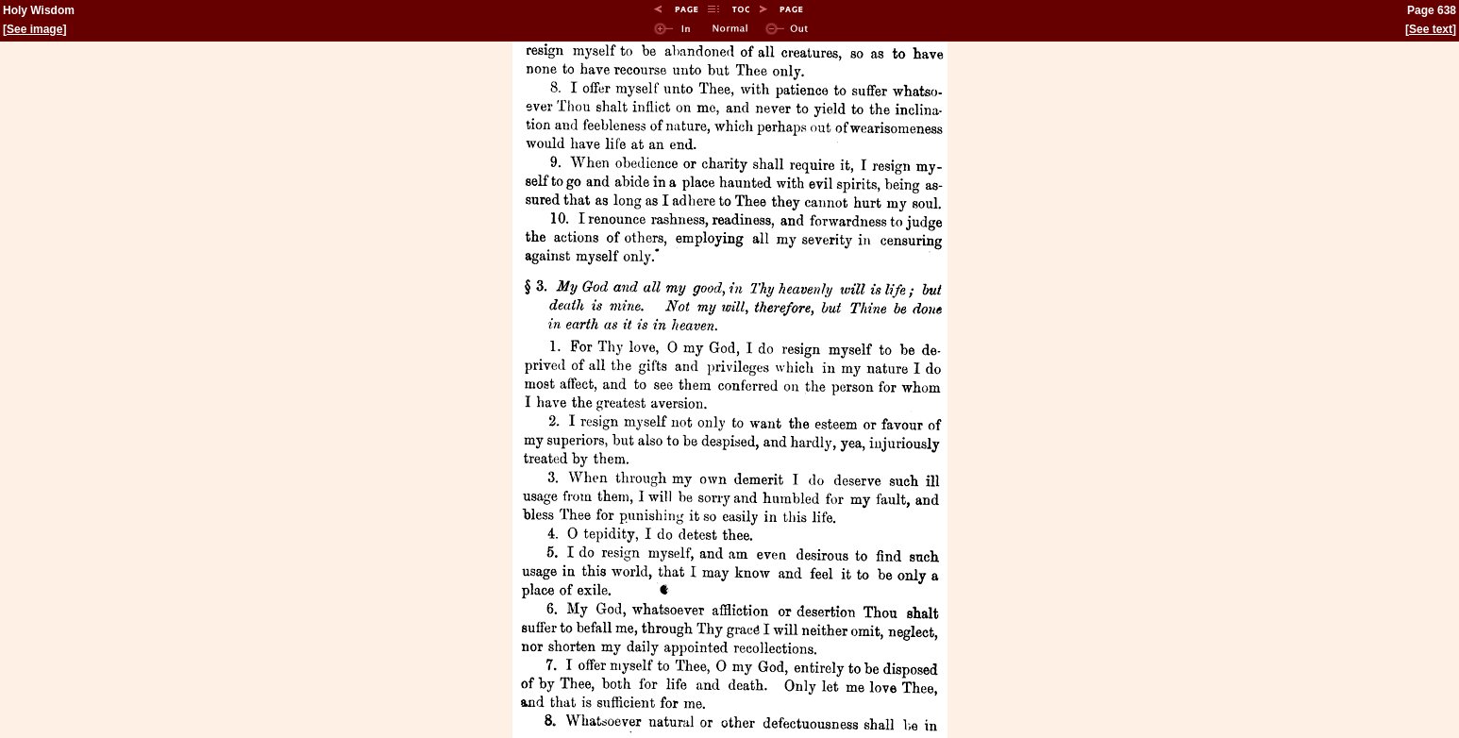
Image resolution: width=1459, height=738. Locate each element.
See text (1430, 29)
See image (34, 29)
